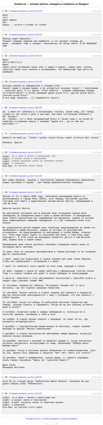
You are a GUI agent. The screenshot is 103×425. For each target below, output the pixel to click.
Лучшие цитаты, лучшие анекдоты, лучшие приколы (51, 419)
